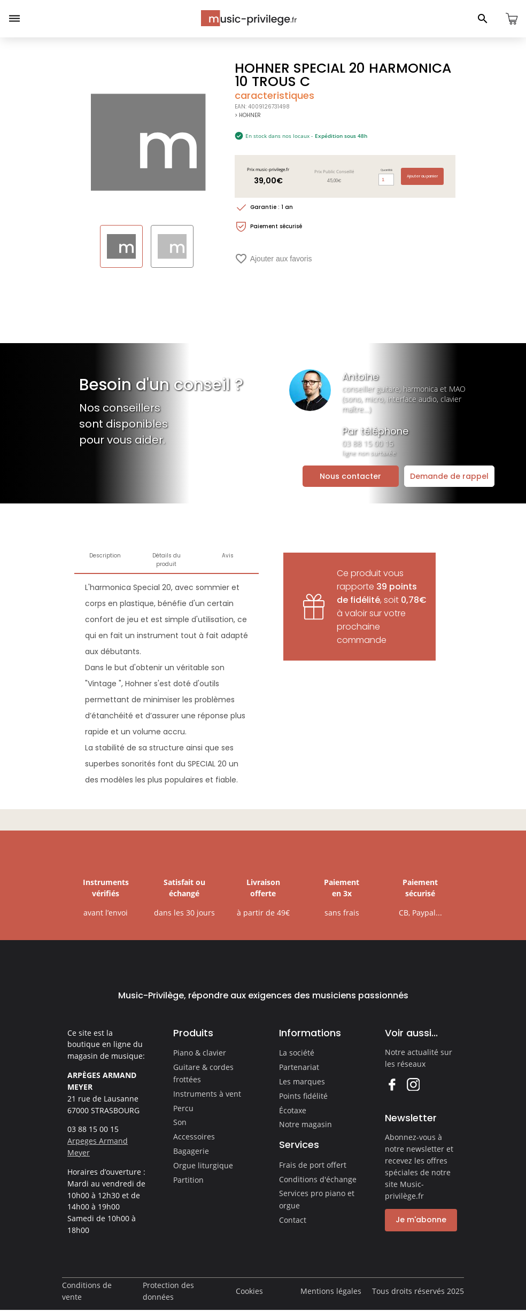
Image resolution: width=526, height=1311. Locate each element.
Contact (292, 1220)
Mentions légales (330, 1291)
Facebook (391, 1084)
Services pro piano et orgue (316, 1199)
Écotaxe (292, 1110)
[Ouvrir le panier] (511, 18)
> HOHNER (248, 115)
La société (296, 1053)
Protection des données (168, 1291)
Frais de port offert (312, 1165)
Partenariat (299, 1067)
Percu (183, 1108)
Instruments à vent (207, 1094)
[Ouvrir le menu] (14, 18)
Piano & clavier (199, 1053)
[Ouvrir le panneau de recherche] (482, 18)
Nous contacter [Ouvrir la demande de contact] (350, 476)
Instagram (413, 1084)
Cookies (249, 1291)
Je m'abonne (421, 1219)
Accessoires (194, 1136)
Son (180, 1122)
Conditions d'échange (318, 1179)
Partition (188, 1180)
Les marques (302, 1081)
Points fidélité (303, 1096)
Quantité (386, 170)
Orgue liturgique (203, 1165)
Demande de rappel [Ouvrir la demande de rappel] (449, 476)
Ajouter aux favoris (273, 258)
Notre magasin (305, 1124)
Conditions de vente (87, 1291)
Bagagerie (191, 1151)
